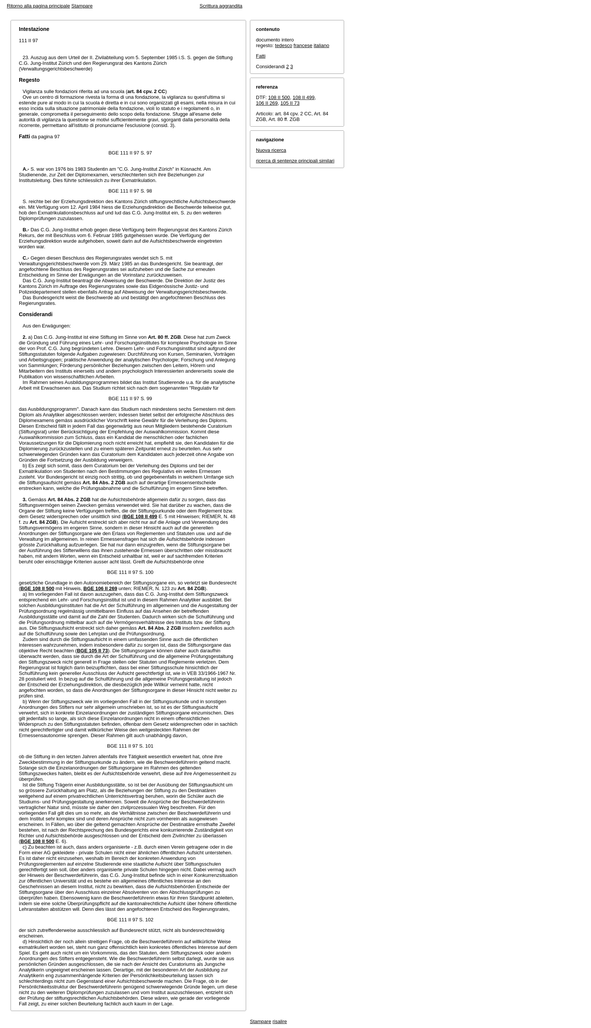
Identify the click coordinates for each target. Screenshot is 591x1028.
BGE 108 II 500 (37, 588)
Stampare (81, 6)
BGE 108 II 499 (140, 516)
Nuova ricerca (271, 150)
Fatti (260, 56)
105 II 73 (290, 103)
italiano (321, 45)
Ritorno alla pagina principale (38, 6)
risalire (280, 1021)
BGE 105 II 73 (92, 650)
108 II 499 (304, 97)
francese (303, 45)
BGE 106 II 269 (100, 588)
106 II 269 (267, 103)
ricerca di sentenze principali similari (295, 161)
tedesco (283, 45)
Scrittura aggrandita (221, 6)
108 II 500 (279, 97)
